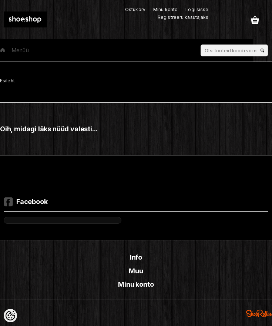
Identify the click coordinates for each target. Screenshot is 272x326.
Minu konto (165, 9)
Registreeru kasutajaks (183, 17)
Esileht (7, 80)
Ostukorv (135, 9)
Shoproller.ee (259, 313)
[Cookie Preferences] (10, 315)
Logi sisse (196, 9)
